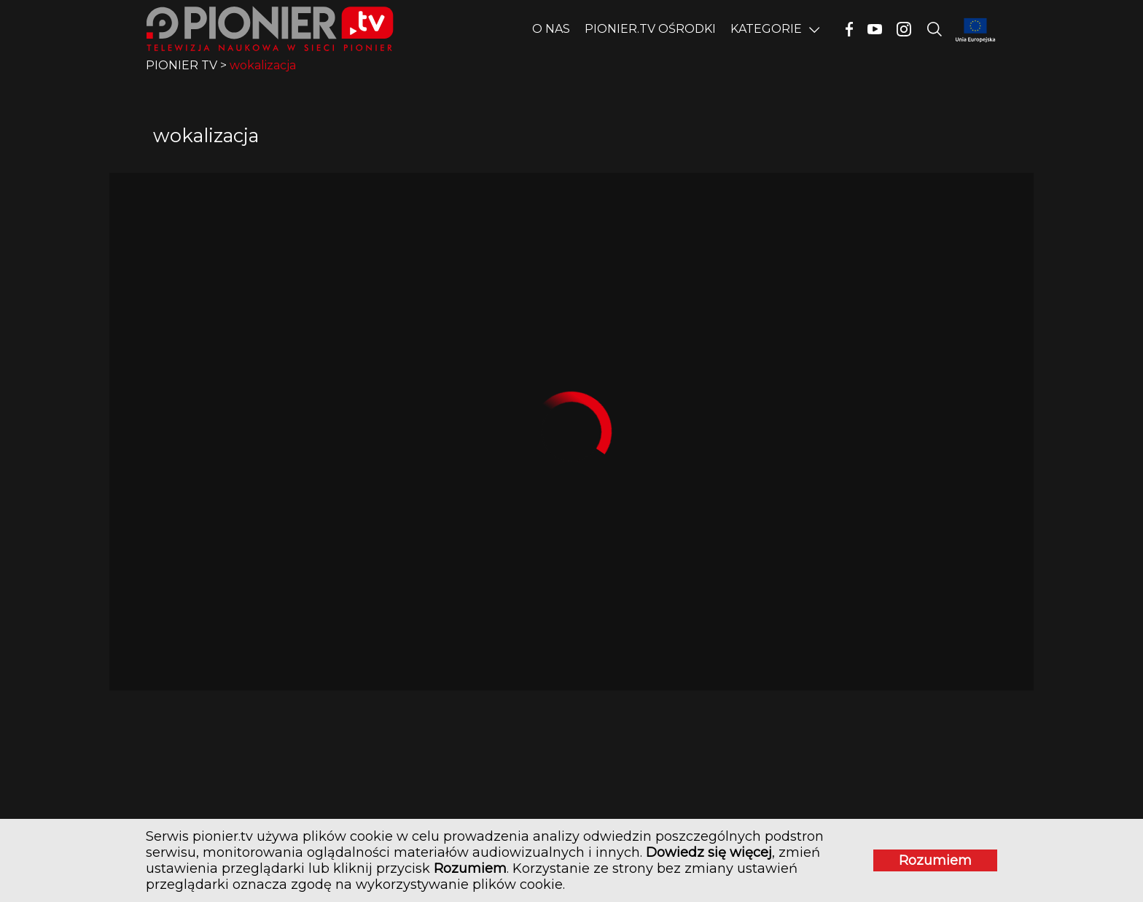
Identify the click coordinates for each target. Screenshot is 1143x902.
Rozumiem (935, 860)
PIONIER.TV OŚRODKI (650, 29)
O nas (551, 29)
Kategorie (766, 29)
